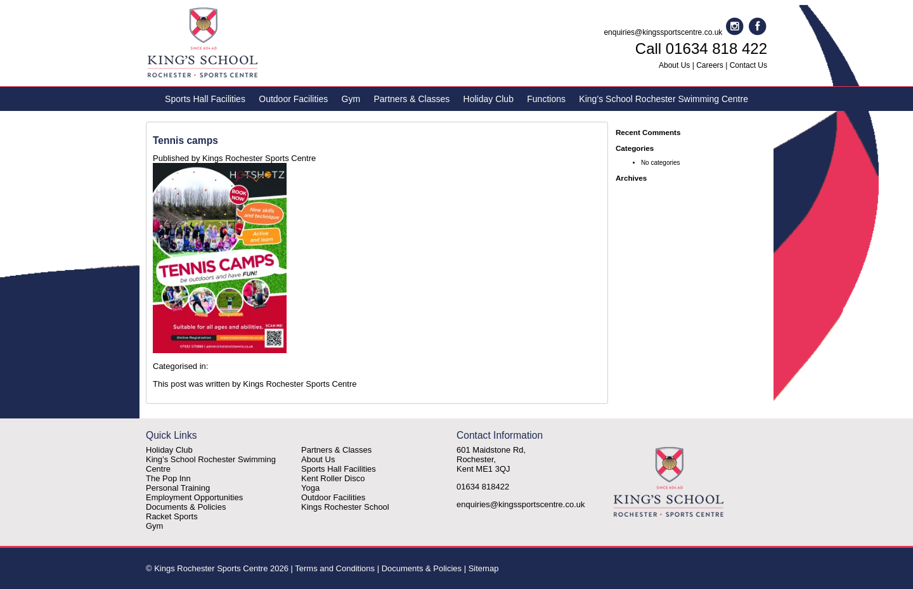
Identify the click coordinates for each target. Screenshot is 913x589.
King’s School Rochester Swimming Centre (663, 99)
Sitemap (484, 568)
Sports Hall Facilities (205, 99)
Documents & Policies (186, 507)
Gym (351, 99)
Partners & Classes (411, 99)
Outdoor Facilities (293, 99)
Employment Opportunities (194, 497)
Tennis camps (185, 140)
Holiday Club (488, 99)
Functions (546, 99)
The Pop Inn (168, 478)
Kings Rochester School (345, 507)
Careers (709, 65)
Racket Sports (172, 516)
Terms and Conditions (335, 568)
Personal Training (178, 488)
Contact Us (748, 65)
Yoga (310, 488)
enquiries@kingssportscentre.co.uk (663, 32)
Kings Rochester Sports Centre (259, 158)
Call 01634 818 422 (701, 48)
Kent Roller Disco (333, 478)
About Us (674, 65)
